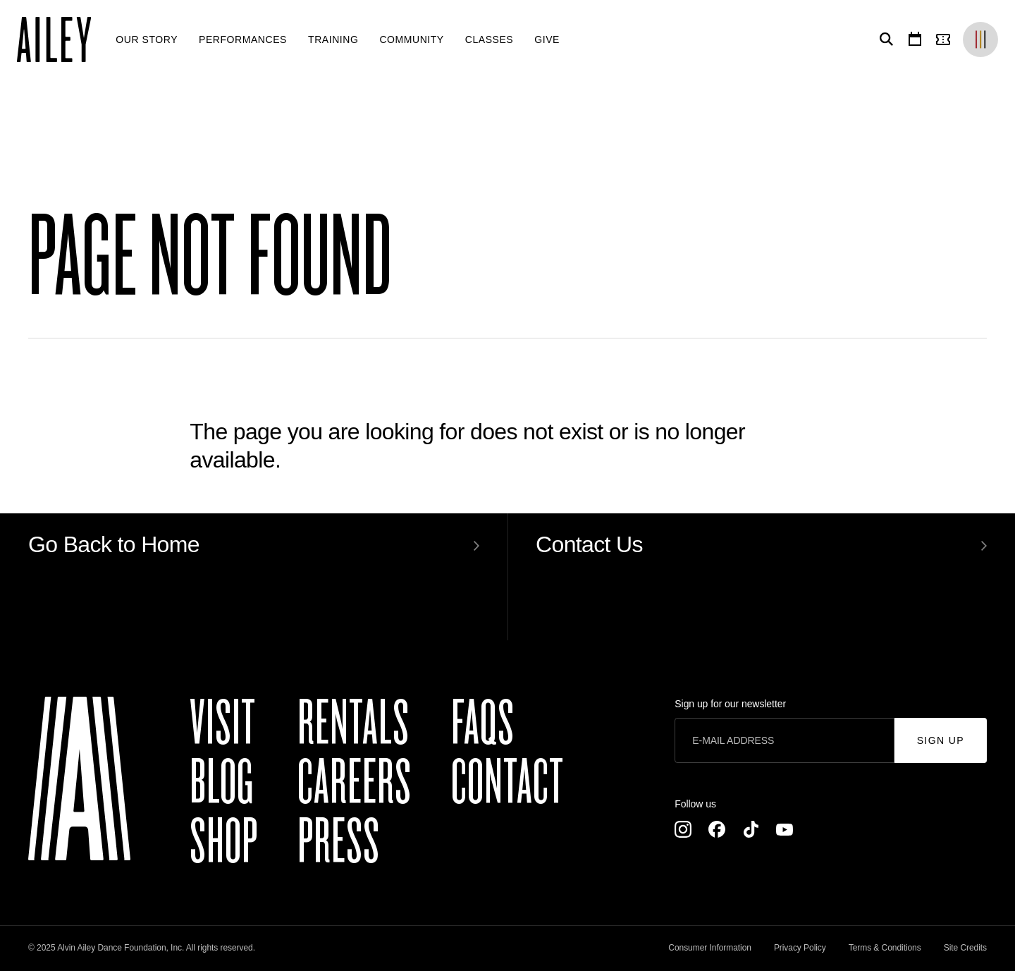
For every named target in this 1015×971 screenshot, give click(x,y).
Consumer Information (709, 948)
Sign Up (940, 740)
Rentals (353, 723)
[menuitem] (146, 39)
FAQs (483, 723)
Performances (243, 39)
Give (547, 39)
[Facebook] (716, 829)
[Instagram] (683, 829)
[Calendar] (915, 39)
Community (411, 39)
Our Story (147, 39)
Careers (354, 783)
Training (333, 39)
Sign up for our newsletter (730, 703)
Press (338, 842)
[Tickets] (946, 39)
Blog (222, 783)
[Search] (884, 39)
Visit (223, 723)
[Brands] (980, 39)
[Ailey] (61, 39)
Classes (489, 39)
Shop (224, 842)
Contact (507, 783)
